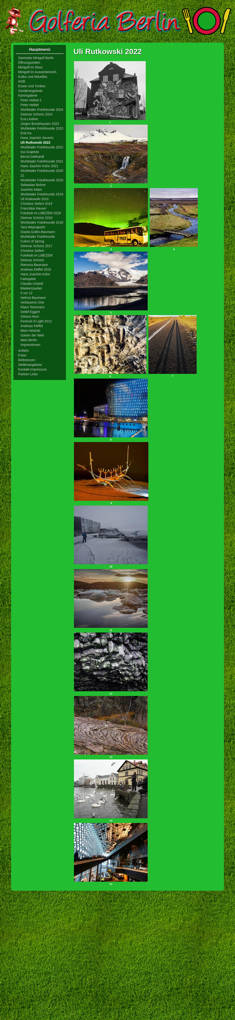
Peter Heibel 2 (30, 100)
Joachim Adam (31, 189)
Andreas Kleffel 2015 (35, 269)
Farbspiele (28, 279)
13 (111, 755)
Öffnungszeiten (29, 62)
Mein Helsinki (30, 330)
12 (111, 692)
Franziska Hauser (33, 208)
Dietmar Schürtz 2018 (36, 218)
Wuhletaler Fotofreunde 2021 (41, 161)
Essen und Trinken (31, 86)
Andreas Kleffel (31, 326)
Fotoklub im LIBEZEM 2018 (40, 213)
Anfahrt (23, 350)
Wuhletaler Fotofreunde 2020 (41, 180)
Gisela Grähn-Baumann (37, 232)
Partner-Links (28, 374)
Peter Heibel (29, 105)
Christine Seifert (32, 251)
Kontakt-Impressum (32, 369)
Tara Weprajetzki (32, 227)
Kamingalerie (27, 95)
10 (111, 565)
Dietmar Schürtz (32, 260)
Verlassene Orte (32, 302)
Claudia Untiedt (31, 283)
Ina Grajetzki (29, 152)
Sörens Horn (29, 316)
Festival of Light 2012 (36, 321)
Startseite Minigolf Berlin (36, 58)
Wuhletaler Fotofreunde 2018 (41, 222)
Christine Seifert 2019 (36, 204)
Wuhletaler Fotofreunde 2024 (41, 109)
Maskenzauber (31, 288)
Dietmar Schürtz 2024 (36, 114)
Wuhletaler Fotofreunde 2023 (41, 128)
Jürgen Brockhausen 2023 (39, 124)
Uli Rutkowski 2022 (35, 142)
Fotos (22, 355)
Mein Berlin (28, 340)
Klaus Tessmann (32, 307)
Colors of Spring (32, 241)
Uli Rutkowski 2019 (34, 199)
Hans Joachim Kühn (35, 274)
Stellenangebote (30, 365)
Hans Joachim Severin (36, 138)
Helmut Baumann (33, 298)
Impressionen (30, 345)
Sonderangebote (30, 91)
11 (111, 628)
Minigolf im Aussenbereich (37, 72)
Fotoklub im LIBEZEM (36, 255)
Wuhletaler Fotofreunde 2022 (41, 147)
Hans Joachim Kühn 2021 (39, 166)
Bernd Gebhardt (32, 156)
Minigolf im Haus (30, 67)
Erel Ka (25, 133)
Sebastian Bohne (33, 185)
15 (111, 882)
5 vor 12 (26, 293)
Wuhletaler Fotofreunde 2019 (41, 194)
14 (111, 819)
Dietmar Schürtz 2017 (36, 246)
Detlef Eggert (30, 312)
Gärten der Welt (32, 335)
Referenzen (26, 360)
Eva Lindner (29, 119)
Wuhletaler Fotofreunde (37, 236)
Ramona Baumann (34, 265)
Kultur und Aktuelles (32, 77)
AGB (21, 81)
